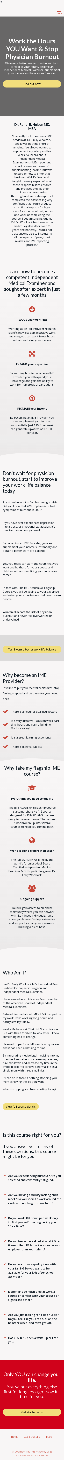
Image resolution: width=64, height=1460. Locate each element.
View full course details (21, 1106)
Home (14, 1436)
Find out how (32, 84)
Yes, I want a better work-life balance (32, 649)
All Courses (32, 1436)
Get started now (32, 1412)
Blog (49, 1436)
